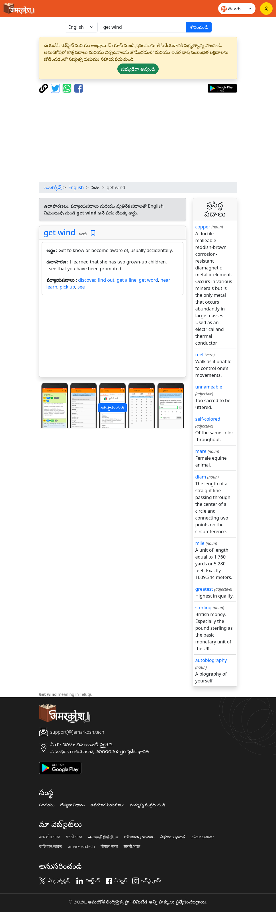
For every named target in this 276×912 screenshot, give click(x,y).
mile (200, 543)
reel (199, 354)
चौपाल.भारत (109, 846)
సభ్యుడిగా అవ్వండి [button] (138, 69)
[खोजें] (143, 27)
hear (164, 280)
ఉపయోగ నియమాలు (107, 805)
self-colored (207, 419)
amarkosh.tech (81, 846)
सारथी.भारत (132, 846)
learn (52, 287)
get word (148, 280)
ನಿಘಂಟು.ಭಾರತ (172, 837)
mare (201, 451)
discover (86, 280)
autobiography (211, 660)
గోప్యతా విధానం (72, 805)
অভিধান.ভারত (50, 846)
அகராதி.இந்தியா (103, 837)
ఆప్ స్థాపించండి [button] (112, 407)
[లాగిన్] (266, 8)
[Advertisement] (138, 137)
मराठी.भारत (74, 837)
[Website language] (236, 8)
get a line (126, 280)
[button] (50, 405)
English (76, 187)
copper (202, 227)
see (81, 287)
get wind (59, 232)
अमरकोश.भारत (49, 837)
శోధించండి (199, 27)
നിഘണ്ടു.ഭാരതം (139, 837)
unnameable (208, 387)
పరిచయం (46, 805)
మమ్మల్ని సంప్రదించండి (147, 805)
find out (106, 280)
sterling (203, 607)
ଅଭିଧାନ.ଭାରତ (202, 837)
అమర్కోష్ (52, 187)
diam (200, 477)
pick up (67, 287)
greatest (204, 589)
